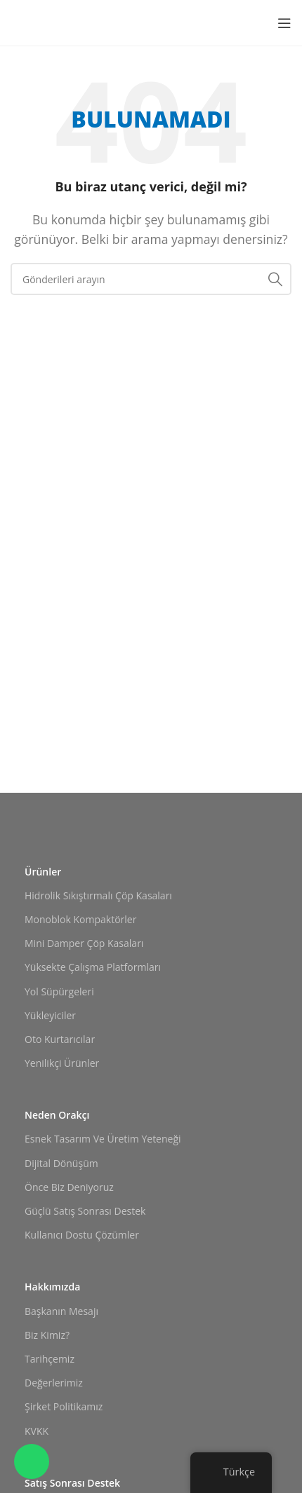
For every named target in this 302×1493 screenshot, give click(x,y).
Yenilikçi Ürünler (62, 1063)
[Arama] (151, 279)
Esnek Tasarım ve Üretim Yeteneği (103, 1138)
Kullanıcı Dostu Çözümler (82, 1234)
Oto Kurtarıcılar (60, 1039)
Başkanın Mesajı (61, 1311)
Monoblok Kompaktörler (80, 919)
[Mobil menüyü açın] (284, 23)
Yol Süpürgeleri (59, 991)
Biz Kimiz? (47, 1335)
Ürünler (43, 871)
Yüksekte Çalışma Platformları (93, 967)
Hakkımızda (52, 1286)
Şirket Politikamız (64, 1406)
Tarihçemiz (49, 1358)
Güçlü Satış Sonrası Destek (85, 1211)
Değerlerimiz (54, 1382)
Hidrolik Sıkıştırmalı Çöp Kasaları (98, 895)
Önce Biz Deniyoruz (69, 1187)
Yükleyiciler (50, 1015)
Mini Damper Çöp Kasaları (84, 943)
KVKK (36, 1431)
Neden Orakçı (57, 1115)
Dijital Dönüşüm (61, 1163)
